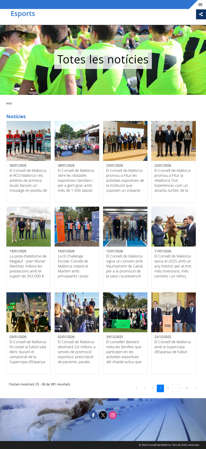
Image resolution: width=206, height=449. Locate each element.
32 (188, 387)
